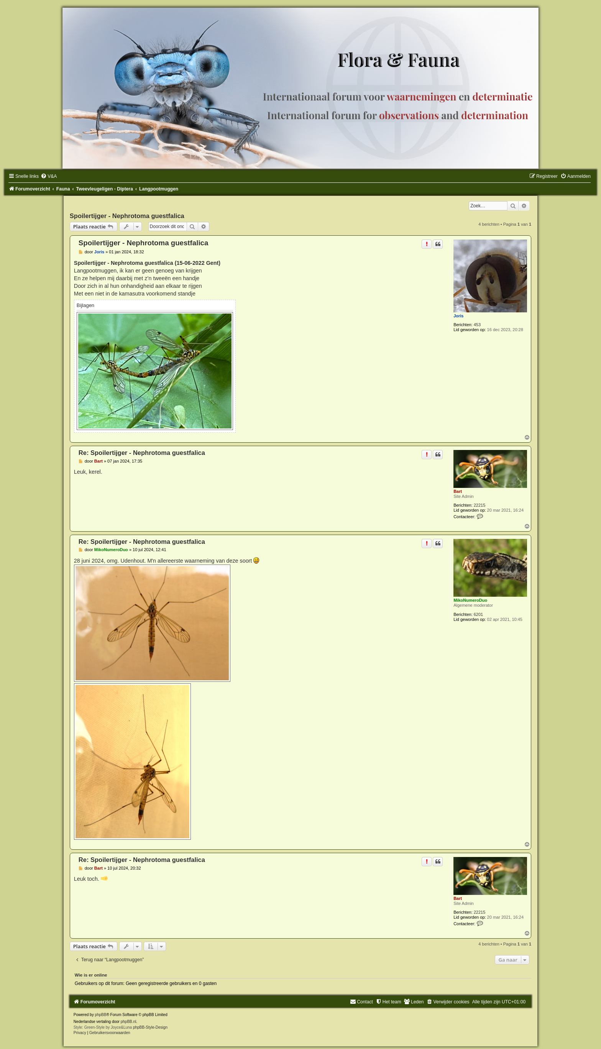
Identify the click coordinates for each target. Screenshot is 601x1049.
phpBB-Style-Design (150, 1027)
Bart (457, 491)
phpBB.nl (128, 1021)
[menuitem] (49, 176)
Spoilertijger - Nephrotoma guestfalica (127, 215)
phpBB (100, 1015)
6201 (478, 614)
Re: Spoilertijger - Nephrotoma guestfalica (142, 452)
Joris (458, 316)
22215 (480, 505)
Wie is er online (91, 975)
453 (477, 324)
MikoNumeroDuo (470, 600)
